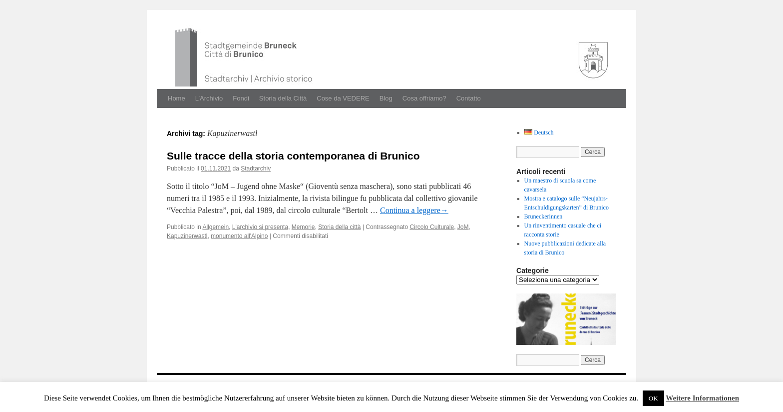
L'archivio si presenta (260, 227)
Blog (386, 98)
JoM (463, 227)
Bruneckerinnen (543, 216)
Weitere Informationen (702, 398)
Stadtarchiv (256, 168)
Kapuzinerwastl (187, 236)
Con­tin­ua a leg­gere (414, 210)
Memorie (303, 227)
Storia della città (339, 227)
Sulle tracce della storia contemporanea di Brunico (293, 156)
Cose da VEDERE (343, 98)
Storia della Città (283, 98)
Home (176, 98)
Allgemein (215, 227)
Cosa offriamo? (424, 98)
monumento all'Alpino (239, 236)
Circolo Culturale (431, 227)
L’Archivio (209, 98)
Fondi (241, 98)
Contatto (468, 98)
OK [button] (653, 398)
